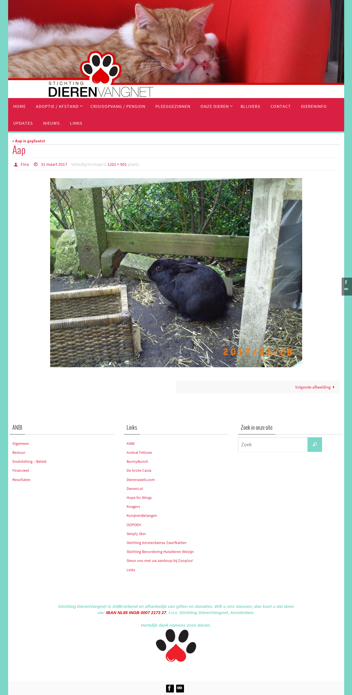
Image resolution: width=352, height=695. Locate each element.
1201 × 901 (117, 164)
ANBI (131, 443)
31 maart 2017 (54, 164)
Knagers (133, 506)
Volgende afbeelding (316, 387)
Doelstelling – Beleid (29, 461)
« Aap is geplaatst (28, 140)
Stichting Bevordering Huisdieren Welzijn (160, 551)
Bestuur (18, 452)
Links (131, 569)
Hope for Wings (139, 497)
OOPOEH (134, 524)
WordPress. (202, 670)
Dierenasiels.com (141, 479)
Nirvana (184, 670)
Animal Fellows (139, 452)
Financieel (20, 470)
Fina (25, 164)
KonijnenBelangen (142, 515)
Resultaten (21, 479)
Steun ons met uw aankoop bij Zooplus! (160, 560)
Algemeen (20, 443)
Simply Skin (136, 533)
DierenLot (135, 488)
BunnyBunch (137, 461)
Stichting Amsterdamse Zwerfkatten (157, 542)
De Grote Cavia (139, 470)
